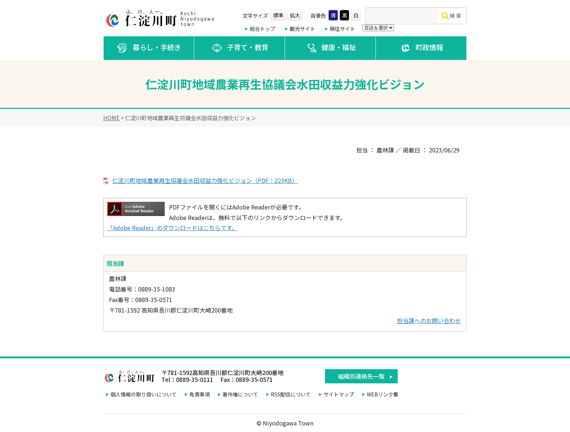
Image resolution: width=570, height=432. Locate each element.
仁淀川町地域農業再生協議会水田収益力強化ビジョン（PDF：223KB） (205, 180)
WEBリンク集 (382, 394)
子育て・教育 (239, 48)
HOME (111, 118)
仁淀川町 (161, 18)
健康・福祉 (330, 48)
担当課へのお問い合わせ (429, 320)
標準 (278, 15)
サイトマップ (339, 394)
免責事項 (199, 394)
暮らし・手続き (148, 48)
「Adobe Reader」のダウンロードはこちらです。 (172, 227)
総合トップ (262, 28)
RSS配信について (291, 394)
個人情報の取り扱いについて (144, 394)
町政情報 (421, 48)
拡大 (295, 15)
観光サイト (302, 28)
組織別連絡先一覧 (361, 376)
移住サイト (342, 28)
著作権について (240, 394)
